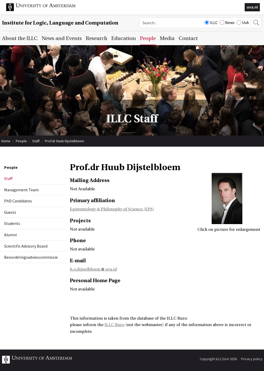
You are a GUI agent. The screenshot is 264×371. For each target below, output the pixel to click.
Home (5, 141)
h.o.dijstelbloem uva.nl (93, 269)
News (227, 22)
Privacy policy (251, 359)
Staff (35, 141)
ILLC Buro (114, 324)
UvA (243, 22)
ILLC (211, 22)
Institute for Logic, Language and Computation (60, 23)
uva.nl (252, 7)
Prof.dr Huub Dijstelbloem (64, 141)
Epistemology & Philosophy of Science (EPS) (112, 209)
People (21, 141)
